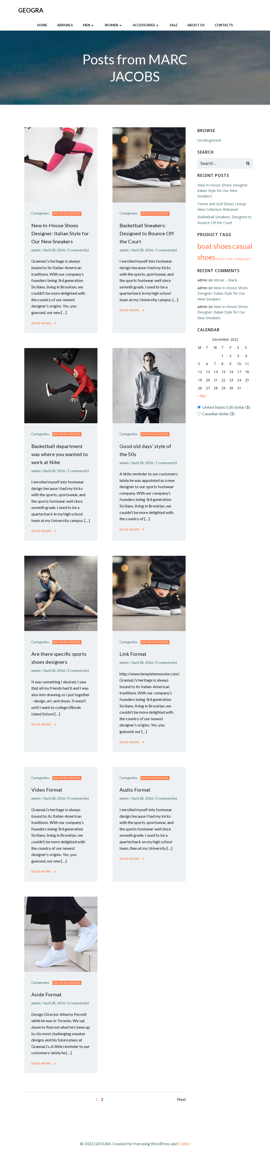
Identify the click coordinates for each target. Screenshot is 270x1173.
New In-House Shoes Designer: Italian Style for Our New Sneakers (225, 287)
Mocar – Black (225, 273)
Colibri (184, 1158)
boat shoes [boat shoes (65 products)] (214, 239)
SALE (173, 25)
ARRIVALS (65, 25)
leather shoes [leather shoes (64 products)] (224, 252)
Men (89, 25)
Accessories (146, 25)
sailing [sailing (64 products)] (238, 252)
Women (114, 25)
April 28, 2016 (54, 250)
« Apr (201, 389)
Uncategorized (67, 213)
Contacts (224, 25)
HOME (42, 25)
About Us (196, 25)
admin (36, 250)
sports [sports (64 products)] (247, 252)
